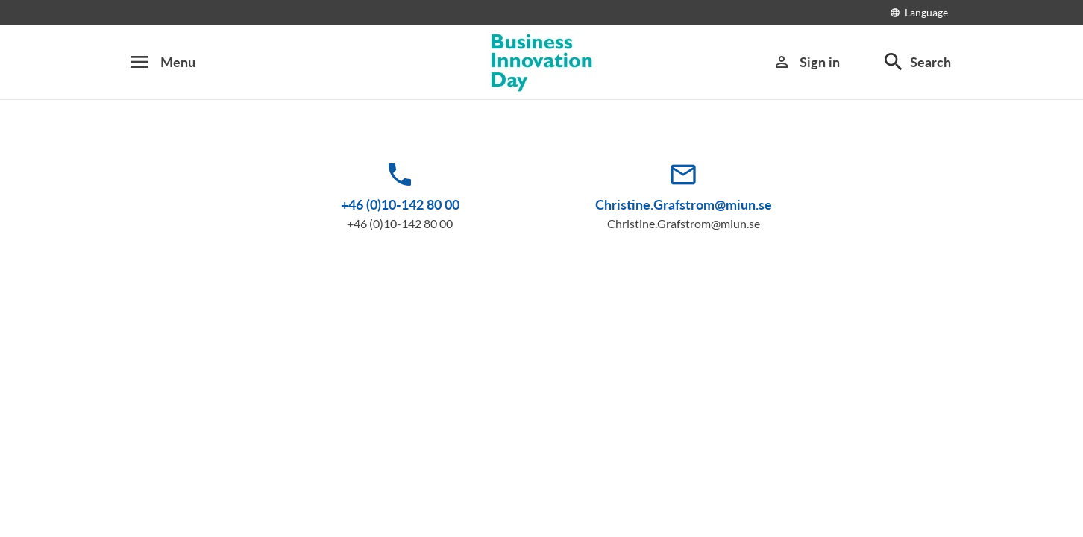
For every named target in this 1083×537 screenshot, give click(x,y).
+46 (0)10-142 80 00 (400, 204)
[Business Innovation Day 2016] (541, 62)
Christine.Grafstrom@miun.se (683, 204)
